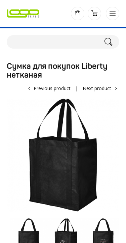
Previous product (52, 88)
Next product (97, 88)
